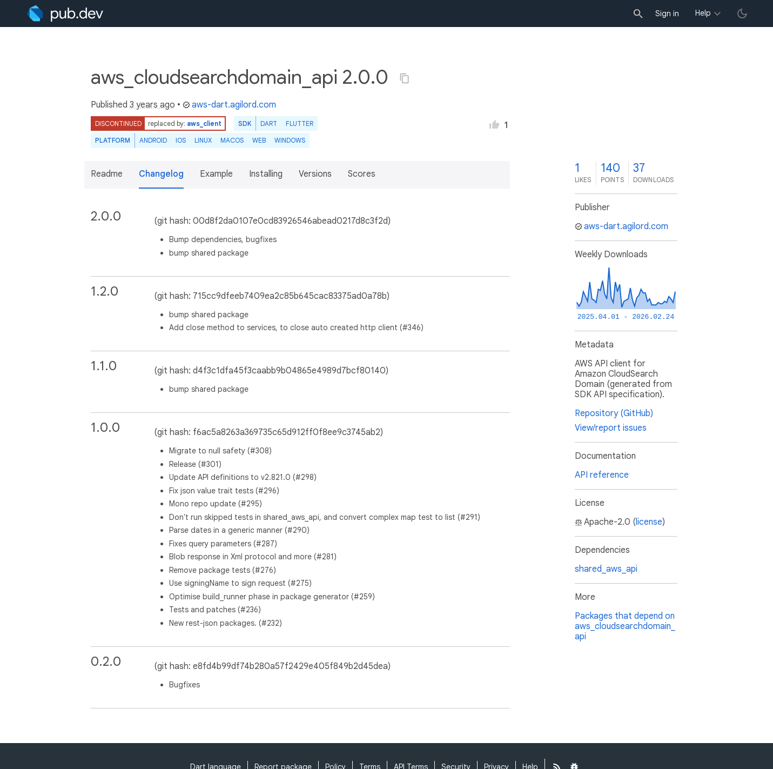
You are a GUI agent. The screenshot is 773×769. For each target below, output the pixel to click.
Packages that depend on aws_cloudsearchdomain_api (625, 626)
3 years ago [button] (152, 104)
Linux (203, 140)
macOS (232, 140)
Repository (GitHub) (614, 413)
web (259, 140)
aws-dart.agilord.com (229, 104)
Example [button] (216, 174)
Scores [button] (361, 174)
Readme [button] (107, 174)
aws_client (204, 123)
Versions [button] (315, 174)
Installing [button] (266, 174)
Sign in (667, 13)
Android (153, 140)
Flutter (299, 123)
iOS (181, 140)
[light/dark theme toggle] (742, 13)
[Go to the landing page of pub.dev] (65, 13)
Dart (268, 123)
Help (703, 13)
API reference (602, 475)
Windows (289, 140)
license (649, 522)
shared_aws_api (606, 569)
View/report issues (611, 428)
